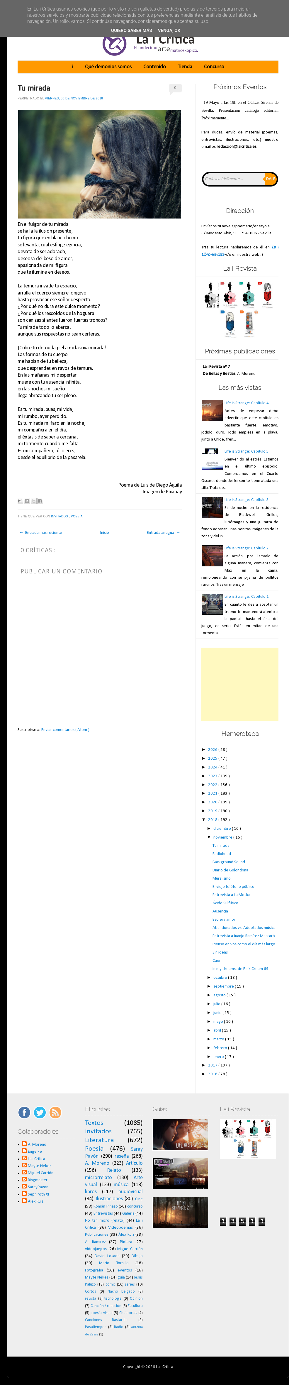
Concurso (214, 67)
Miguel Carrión (40, 1173)
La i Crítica (36, 1159)
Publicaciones (96, 1234)
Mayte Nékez (39, 1166)
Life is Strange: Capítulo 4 (247, 403)
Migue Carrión (130, 1249)
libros (91, 1192)
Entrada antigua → (163, 533)
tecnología (113, 1299)
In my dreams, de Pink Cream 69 (240, 969)
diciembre (222, 829)
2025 (213, 758)
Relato (114, 1170)
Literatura (99, 1140)
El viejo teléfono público (233, 887)
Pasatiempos (95, 1327)
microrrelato (98, 1178)
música (121, 1185)
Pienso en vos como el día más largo (243, 944)
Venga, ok (169, 30)
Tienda (185, 67)
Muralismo (221, 878)
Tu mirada (34, 88)
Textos (94, 1123)
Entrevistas (103, 1213)
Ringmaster (37, 1180)
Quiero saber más (131, 30)
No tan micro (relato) (105, 1220)
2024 (213, 767)
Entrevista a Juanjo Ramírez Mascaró (243, 936)
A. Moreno (37, 1144)
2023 (213, 776)
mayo (218, 1022)
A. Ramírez (95, 1242)
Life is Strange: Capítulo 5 (247, 451)
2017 (213, 1065)
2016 (213, 1074)
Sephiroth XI (38, 1194)
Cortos (90, 1291)
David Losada (107, 1256)
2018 (213, 820)
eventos (125, 1270)
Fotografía (94, 1270)
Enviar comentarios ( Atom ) (65, 730)
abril (217, 1030)
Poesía (77, 516)
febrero (220, 1048)
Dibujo (137, 1256)
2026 (213, 750)
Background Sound (228, 862)
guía (121, 1277)
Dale (270, 179)
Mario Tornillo (113, 1263)
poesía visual (101, 1313)
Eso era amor (223, 919)
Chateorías (128, 1313)
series (130, 1284)
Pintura (126, 1242)
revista (90, 1299)
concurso (135, 1206)
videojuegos (96, 1249)
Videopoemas (120, 1227)
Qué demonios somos (108, 67)
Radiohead (221, 854)
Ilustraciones (109, 1199)
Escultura (135, 1306)
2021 (213, 793)
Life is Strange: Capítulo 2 (247, 548)
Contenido (154, 67)
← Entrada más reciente (40, 533)
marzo (219, 1039)
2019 (213, 811)
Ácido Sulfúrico (225, 903)
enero (219, 1057)
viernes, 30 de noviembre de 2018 (74, 98)
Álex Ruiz (35, 1201)
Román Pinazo (105, 1206)
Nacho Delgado (121, 1291)
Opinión (136, 1299)
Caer (216, 961)
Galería (128, 1213)
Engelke (35, 1151)
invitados (60, 516)
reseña (122, 1156)
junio (217, 1013)
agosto (220, 995)
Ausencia (220, 911)
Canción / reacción (106, 1306)
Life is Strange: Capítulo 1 (247, 597)
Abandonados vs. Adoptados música (244, 928)
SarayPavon (38, 1187)
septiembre (224, 986)
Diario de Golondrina (230, 870)
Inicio (104, 533)
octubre (220, 978)
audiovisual (130, 1192)
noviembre (223, 837)
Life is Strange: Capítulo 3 (247, 500)
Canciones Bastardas (106, 1320)
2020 (213, 802)
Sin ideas (220, 952)
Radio (118, 1327)
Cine (139, 1199)
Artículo (134, 1163)
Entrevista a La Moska (231, 895)
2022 (213, 785)
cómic (110, 1284)
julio (217, 1004)
